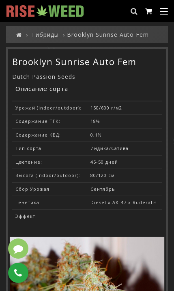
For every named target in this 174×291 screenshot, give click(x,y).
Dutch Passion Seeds (43, 76)
